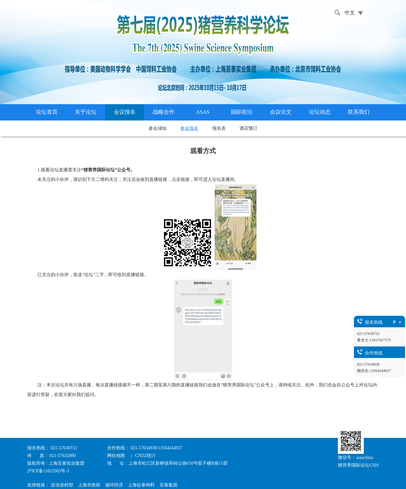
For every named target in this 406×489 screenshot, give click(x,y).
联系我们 (359, 112)
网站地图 (116, 455)
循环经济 (114, 485)
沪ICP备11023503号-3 (48, 471)
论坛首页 (47, 112)
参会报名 (189, 128)
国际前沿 (242, 112)
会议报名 (125, 112)
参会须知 (158, 128)
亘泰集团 (168, 485)
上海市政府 (89, 485)
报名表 (219, 128)
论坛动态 (320, 112)
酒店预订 (248, 128)
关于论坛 (86, 112)
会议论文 (281, 112)
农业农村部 (62, 485)
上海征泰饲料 (141, 485)
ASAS (202, 112)
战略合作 (164, 112)
